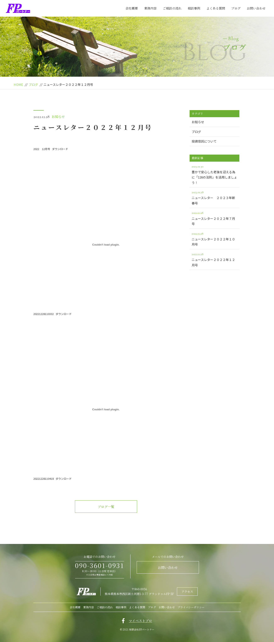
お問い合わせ (256, 8)
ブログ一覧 (106, 506)
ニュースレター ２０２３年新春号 (214, 197)
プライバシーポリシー (191, 607)
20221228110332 (43, 314)
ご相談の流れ (172, 8)
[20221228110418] (106, 409)
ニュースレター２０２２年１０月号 (214, 239)
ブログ (236, 8)
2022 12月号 (41, 149)
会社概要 (131, 8)
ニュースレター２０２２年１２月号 (214, 259)
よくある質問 (215, 8)
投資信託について (204, 141)
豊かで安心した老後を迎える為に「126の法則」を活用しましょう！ (214, 174)
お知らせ (58, 116)
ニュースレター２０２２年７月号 (214, 218)
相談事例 (194, 8)
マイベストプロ (140, 620)
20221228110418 (43, 479)
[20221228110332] (106, 244)
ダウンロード (60, 149)
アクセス (187, 591)
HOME (18, 84)
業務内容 (150, 8)
